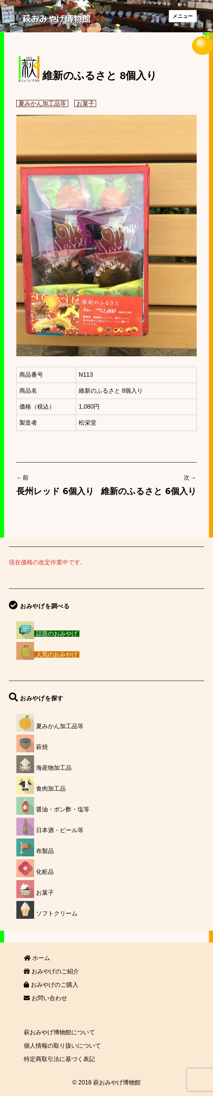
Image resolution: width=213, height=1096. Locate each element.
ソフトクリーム (57, 913)
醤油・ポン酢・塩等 (62, 809)
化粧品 (45, 872)
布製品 (45, 851)
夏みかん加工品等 (42, 103)
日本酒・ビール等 (59, 830)
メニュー (183, 16)
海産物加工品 (54, 768)
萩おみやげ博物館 (56, 19)
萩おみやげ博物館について (59, 1032)
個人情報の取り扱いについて (62, 1046)
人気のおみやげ (57, 654)
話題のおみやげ (57, 633)
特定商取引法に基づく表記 (59, 1059)
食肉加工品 (51, 788)
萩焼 (42, 747)
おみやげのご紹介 (51, 971)
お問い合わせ (45, 998)
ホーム (37, 958)
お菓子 (85, 103)
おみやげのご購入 (51, 985)
